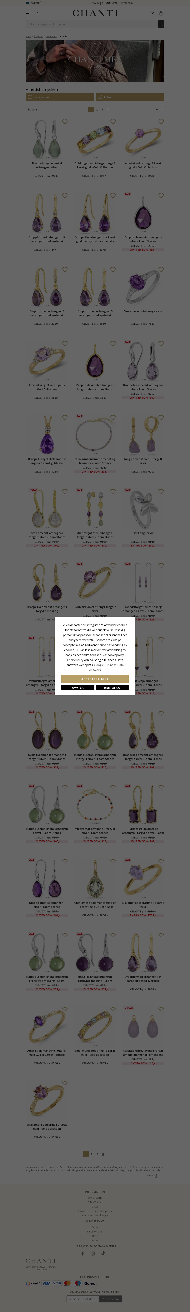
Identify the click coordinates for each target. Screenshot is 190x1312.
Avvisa (78, 687)
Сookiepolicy (75, 660)
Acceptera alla (95, 679)
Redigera (112, 687)
